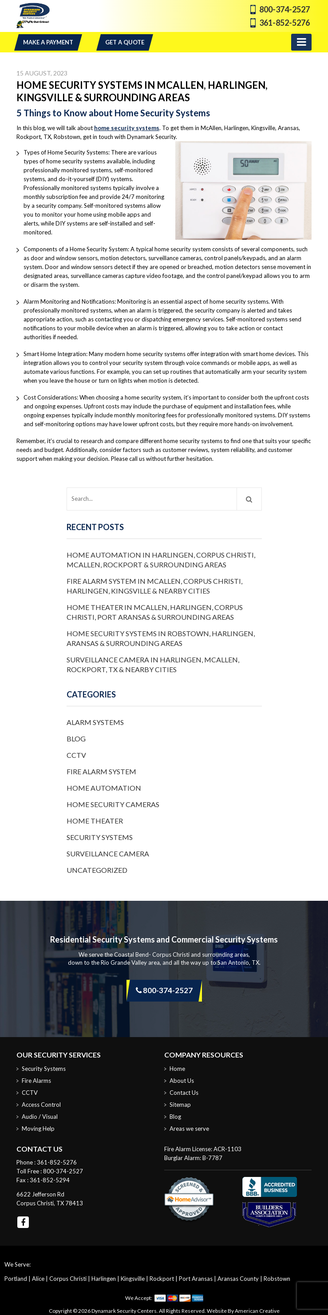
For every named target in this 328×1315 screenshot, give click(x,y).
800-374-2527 (284, 9)
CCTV (76, 755)
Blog (76, 738)
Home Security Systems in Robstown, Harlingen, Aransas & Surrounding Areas (161, 638)
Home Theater (95, 820)
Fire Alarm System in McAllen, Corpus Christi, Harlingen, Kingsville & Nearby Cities (154, 586)
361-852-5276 (284, 23)
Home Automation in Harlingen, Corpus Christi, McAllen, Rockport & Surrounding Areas (161, 560)
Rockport (162, 1278)
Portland (15, 1278)
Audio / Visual (40, 1116)
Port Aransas (196, 1278)
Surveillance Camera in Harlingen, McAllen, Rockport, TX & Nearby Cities (153, 664)
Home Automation (104, 788)
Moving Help (38, 1128)
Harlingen (103, 1278)
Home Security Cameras (113, 804)
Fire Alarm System (101, 771)
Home (177, 1068)
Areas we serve (189, 1128)
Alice (38, 1278)
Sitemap (180, 1104)
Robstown (277, 1278)
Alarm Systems (95, 722)
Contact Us (184, 1092)
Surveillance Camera (108, 853)
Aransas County (238, 1278)
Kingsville (133, 1278)
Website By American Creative (243, 1310)
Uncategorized (97, 870)
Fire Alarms (36, 1080)
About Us (182, 1080)
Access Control (41, 1104)
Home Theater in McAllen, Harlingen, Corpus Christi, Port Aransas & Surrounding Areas (155, 612)
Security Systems (100, 837)
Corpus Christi (68, 1278)
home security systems (126, 127)
